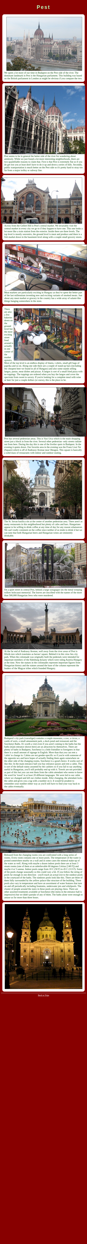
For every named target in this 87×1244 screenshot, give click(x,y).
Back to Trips (43, 995)
